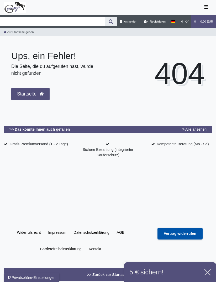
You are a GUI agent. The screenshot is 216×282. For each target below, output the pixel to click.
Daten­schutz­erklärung (91, 232)
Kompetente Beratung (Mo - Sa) (183, 144)
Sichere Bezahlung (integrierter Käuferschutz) (108, 152)
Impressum (57, 232)
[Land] (173, 21)
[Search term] (52, 21)
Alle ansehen (194, 129)
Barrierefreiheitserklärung (60, 249)
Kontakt (95, 249)
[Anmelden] (128, 21)
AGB (121, 232)
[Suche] (111, 21)
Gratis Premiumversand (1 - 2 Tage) (39, 144)
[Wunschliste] (184, 21)
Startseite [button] (30, 94)
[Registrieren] (154, 21)
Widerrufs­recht (29, 232)
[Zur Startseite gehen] (19, 32)
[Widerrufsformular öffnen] (180, 234)
